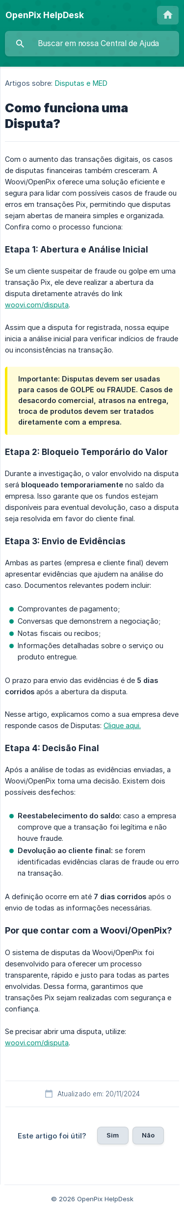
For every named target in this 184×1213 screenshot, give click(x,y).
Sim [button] (112, 1135)
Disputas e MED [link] (81, 83)
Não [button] (148, 1135)
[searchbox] (92, 43)
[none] (44, 15)
